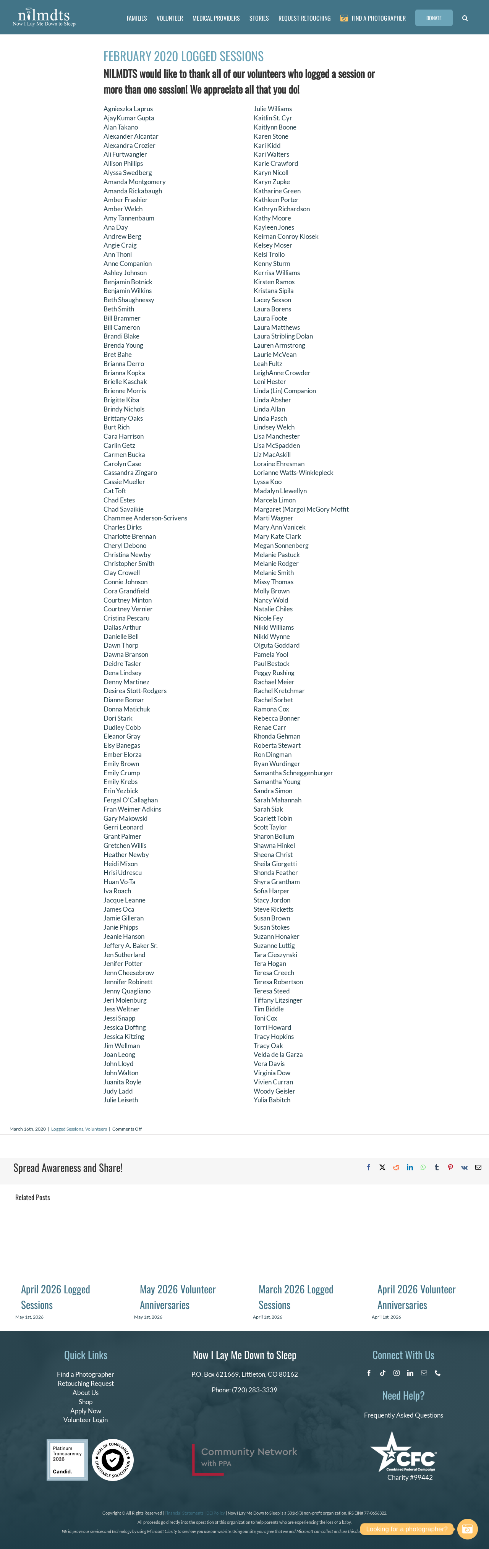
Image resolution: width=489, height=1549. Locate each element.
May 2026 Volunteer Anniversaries (178, 1296)
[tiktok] (383, 1373)
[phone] (438, 1373)
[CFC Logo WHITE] (403, 1434)
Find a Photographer (85, 1374)
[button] (465, 17)
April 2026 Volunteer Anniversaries (416, 1296)
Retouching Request (86, 1383)
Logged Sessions (67, 1129)
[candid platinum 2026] (67, 1443)
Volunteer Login (85, 1420)
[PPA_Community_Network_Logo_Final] (244, 1447)
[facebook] (369, 1373)
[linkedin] (410, 1373)
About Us (86, 1393)
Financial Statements (184, 1512)
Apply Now (85, 1411)
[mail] (424, 1373)
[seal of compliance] (113, 1442)
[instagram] (396, 1373)
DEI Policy (215, 1512)
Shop (85, 1402)
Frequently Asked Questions (403, 1415)
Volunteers (96, 1129)
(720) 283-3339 (254, 1390)
